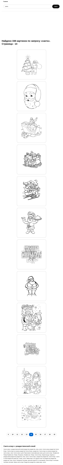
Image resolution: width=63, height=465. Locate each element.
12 (22, 434)
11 (17, 434)
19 (54, 434)
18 (50, 434)
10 (12, 434)
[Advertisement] (31, 25)
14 (31, 434)
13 (26, 434)
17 (45, 434)
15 (36, 434)
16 (40, 434)
